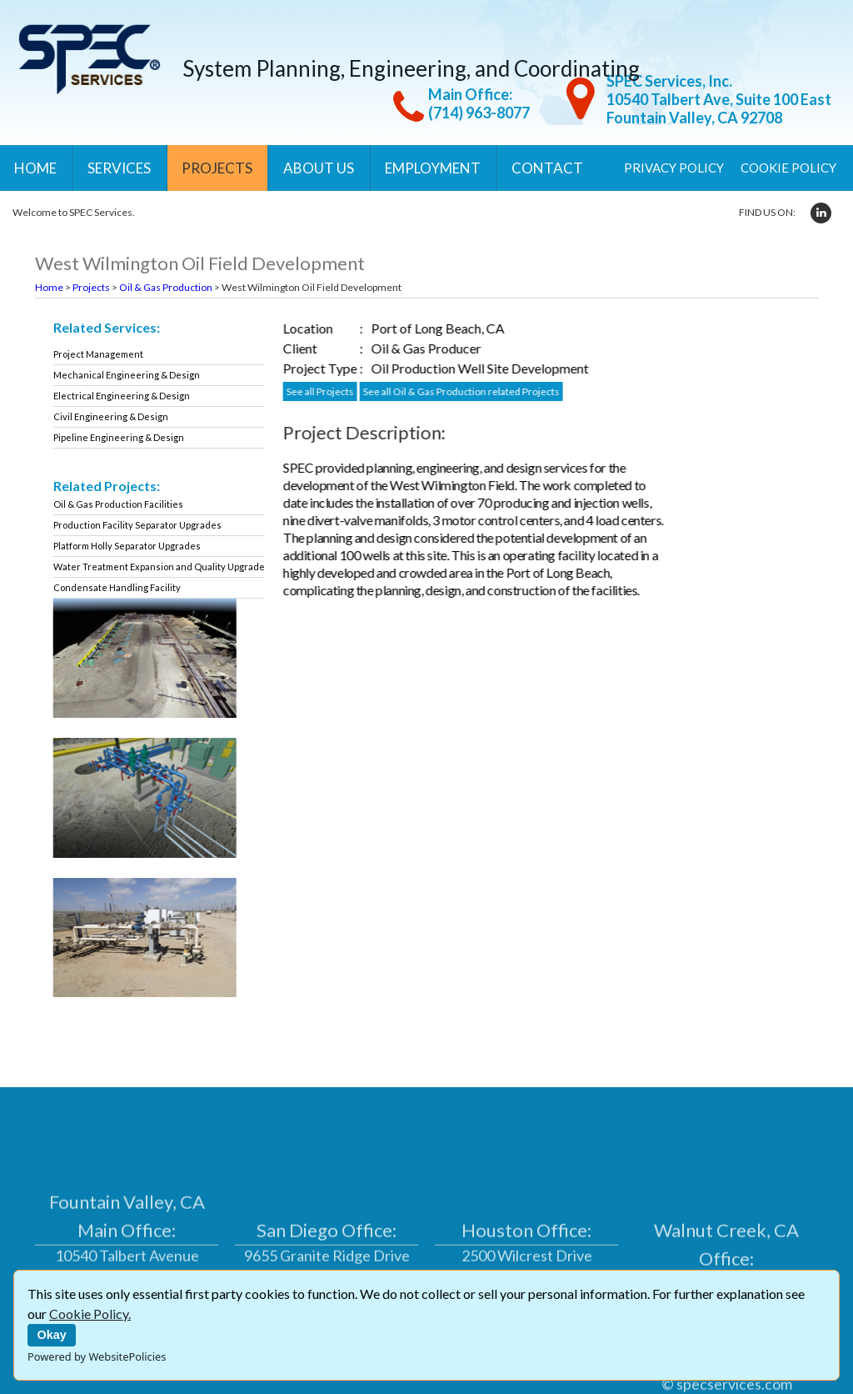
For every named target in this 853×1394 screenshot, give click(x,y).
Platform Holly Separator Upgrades (135, 545)
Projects (217, 168)
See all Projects (334, 391)
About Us (318, 168)
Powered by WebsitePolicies (96, 1356)
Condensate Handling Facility (125, 587)
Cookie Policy (788, 167)
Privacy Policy (674, 167)
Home (35, 168)
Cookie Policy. (90, 1313)
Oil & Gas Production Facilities (127, 504)
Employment (433, 168)
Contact (547, 168)
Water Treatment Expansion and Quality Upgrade (167, 566)
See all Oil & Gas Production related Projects (475, 391)
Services (119, 168)
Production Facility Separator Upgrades (146, 524)
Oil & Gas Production (165, 287)
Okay (52, 1334)
